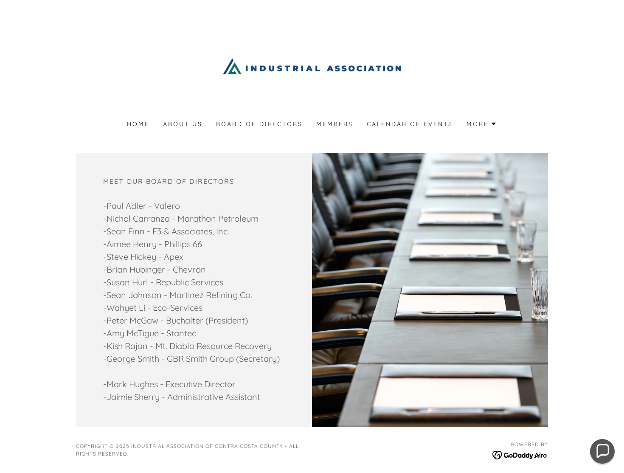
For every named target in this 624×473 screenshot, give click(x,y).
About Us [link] (182, 124)
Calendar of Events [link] (410, 124)
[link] (312, 65)
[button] (482, 124)
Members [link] (334, 124)
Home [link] (138, 124)
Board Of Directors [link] (259, 124)
